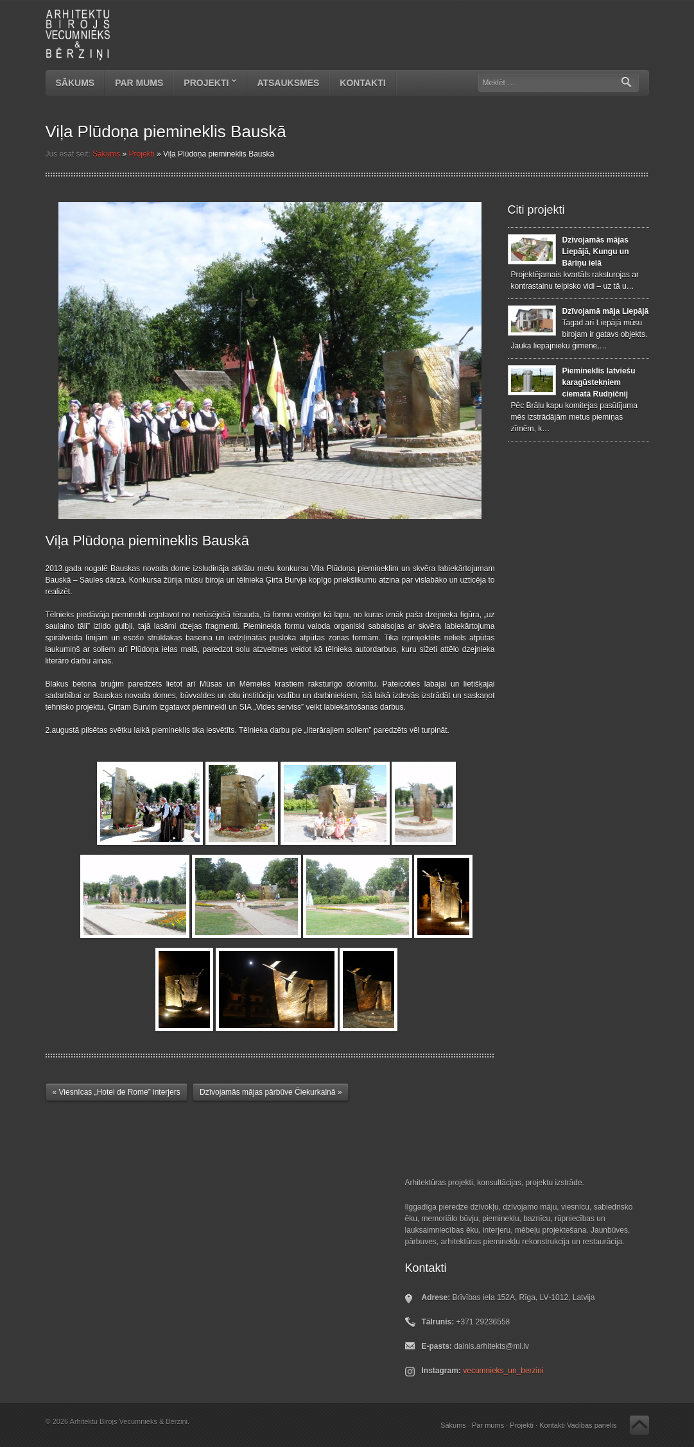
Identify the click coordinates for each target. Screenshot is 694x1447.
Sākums (75, 83)
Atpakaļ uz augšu (639, 1425)
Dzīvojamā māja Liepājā (605, 311)
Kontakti (362, 83)
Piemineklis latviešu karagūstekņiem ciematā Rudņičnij (599, 382)
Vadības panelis (591, 1425)
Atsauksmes (288, 83)
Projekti (205, 84)
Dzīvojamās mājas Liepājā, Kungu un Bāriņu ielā (595, 251)
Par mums (139, 83)
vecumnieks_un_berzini (503, 1370)
